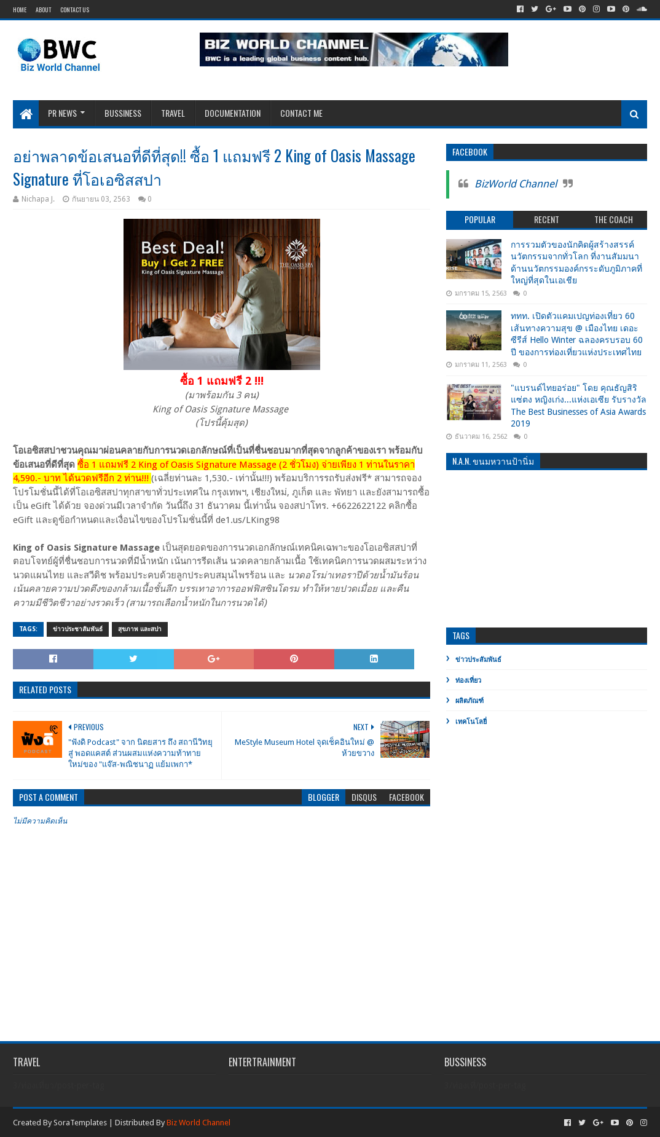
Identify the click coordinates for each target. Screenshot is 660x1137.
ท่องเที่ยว (468, 681)
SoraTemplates (80, 1122)
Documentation (233, 112)
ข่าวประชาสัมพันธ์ (78, 629)
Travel (173, 112)
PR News (62, 112)
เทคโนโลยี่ (471, 722)
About (43, 9)
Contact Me (301, 112)
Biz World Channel (198, 1122)
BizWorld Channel (515, 184)
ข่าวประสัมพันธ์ (478, 660)
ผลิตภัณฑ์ (469, 701)
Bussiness (122, 112)
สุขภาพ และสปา (140, 629)
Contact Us (74, 9)
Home (19, 9)
